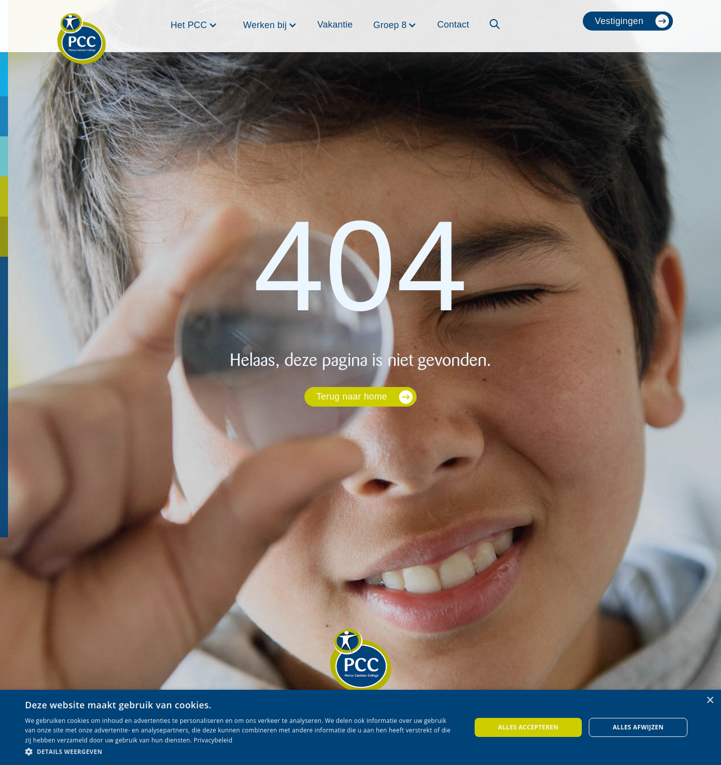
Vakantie (335, 25)
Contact (453, 25)
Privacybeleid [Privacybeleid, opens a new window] (213, 740)
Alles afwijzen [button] (638, 727)
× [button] (709, 700)
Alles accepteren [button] (528, 727)
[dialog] (360, 727)
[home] (81, 26)
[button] (194, 25)
